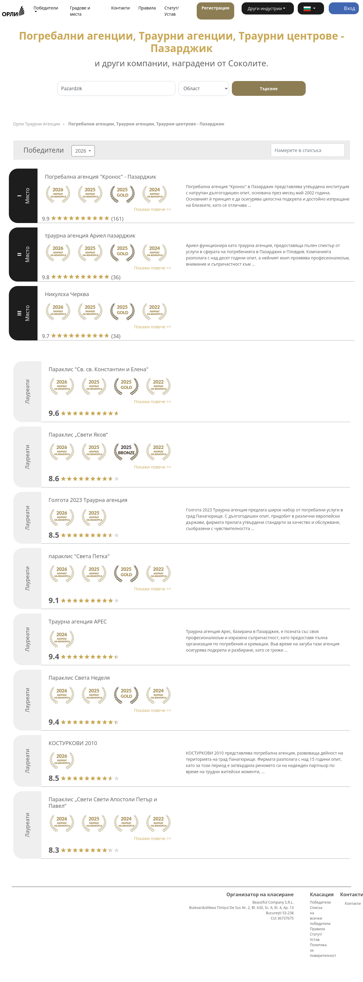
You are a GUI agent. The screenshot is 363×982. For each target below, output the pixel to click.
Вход (344, 8)
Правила (147, 8)
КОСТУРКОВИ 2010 (73, 743)
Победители (320, 902)
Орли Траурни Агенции (36, 124)
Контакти (120, 8)
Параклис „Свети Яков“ (78, 434)
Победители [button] (46, 8)
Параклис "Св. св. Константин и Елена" (99, 369)
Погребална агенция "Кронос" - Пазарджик (100, 176)
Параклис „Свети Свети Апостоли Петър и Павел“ (103, 802)
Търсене (269, 88)
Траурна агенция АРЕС (78, 621)
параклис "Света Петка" (79, 556)
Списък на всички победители (320, 915)
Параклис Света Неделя (79, 677)
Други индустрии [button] (265, 8)
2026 (81, 151)
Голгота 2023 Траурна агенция (88, 499)
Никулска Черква (67, 294)
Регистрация (215, 8)
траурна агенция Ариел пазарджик (90, 235)
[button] (311, 8)
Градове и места (80, 11)
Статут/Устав (172, 11)
